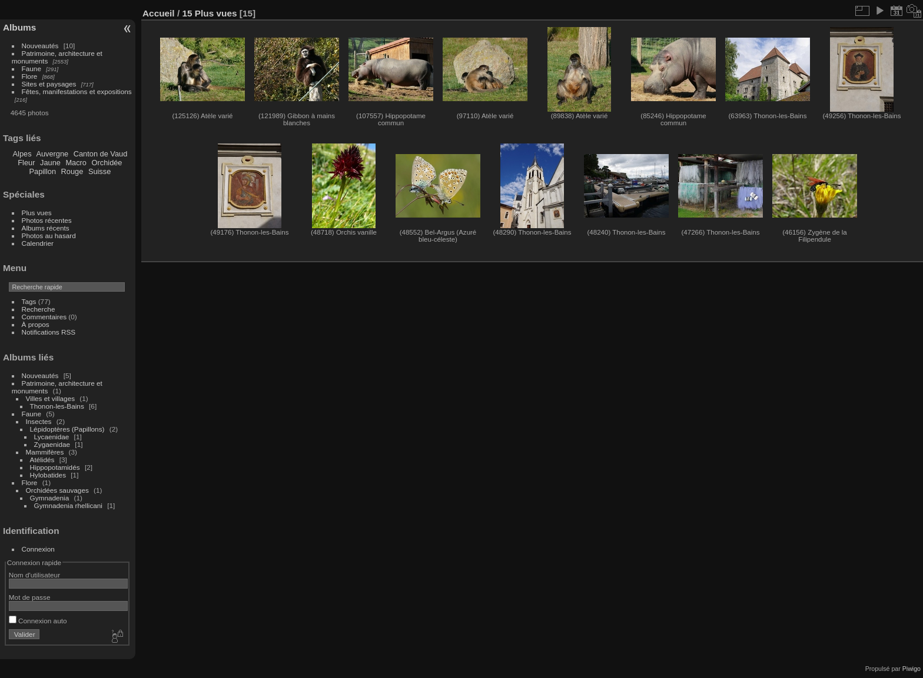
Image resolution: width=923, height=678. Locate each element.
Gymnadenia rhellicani (68, 505)
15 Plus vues (209, 13)
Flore (30, 76)
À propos (35, 324)
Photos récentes (47, 220)
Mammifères (45, 452)
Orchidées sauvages (57, 490)
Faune (31, 68)
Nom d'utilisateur (34, 575)
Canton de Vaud (101, 153)
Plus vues (37, 212)
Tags (29, 301)
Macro (76, 162)
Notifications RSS (49, 332)
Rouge (72, 171)
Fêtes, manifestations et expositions (77, 91)
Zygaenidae (52, 444)
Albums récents (45, 228)
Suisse (99, 171)
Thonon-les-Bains (57, 406)
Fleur (26, 162)
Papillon (42, 171)
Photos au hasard (49, 235)
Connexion (38, 549)
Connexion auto (38, 620)
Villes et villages (50, 398)
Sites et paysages (49, 84)
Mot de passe (30, 597)
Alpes (22, 153)
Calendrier (38, 243)
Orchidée (107, 162)
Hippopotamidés (55, 467)
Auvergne (52, 153)
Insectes (39, 421)
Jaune (50, 162)
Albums (19, 27)
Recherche (38, 309)
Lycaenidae (51, 436)
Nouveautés (40, 45)
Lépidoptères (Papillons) (67, 429)
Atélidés (42, 459)
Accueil (158, 13)
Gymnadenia (49, 498)
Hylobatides (48, 475)
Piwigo (911, 668)
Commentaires (44, 316)
